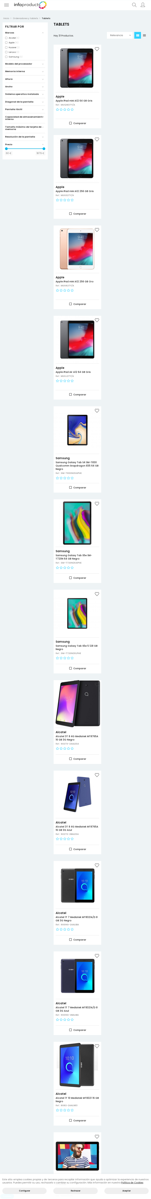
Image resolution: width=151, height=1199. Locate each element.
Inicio (54, 1172)
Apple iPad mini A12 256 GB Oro (75, 183)
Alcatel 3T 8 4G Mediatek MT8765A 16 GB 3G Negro (121, 360)
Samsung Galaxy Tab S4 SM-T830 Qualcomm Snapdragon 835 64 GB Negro (74, 273)
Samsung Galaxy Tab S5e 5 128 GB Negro (74, 360)
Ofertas (7, 1138)
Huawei (61, 614)
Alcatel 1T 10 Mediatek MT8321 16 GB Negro (125, 533)
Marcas (7, 1146)
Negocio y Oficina (38, 1142)
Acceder (109, 1134)
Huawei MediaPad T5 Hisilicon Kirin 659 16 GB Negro (73, 620)
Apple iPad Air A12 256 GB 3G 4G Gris (75, 1061)
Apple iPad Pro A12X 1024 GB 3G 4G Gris (125, 975)
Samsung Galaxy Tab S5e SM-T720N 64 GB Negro (124, 271)
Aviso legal (135, 1134)
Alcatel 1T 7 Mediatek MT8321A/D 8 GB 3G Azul (70, 533)
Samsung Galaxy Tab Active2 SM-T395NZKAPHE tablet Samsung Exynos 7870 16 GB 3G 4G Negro (75, 712)
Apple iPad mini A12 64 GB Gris (74, 97)
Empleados (110, 1150)
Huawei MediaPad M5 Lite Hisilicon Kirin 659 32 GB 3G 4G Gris (124, 622)
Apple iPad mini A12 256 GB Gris (125, 97)
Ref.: (58, 101)
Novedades (9, 1134)
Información (111, 1138)
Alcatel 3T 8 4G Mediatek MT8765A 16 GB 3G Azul (71, 447)
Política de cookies (138, 1142)
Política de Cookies (132, 1182)
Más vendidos (11, 1142)
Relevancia (120, 35)
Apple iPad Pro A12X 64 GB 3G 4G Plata (124, 709)
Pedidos (108, 1146)
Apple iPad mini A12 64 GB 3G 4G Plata (73, 888)
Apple (60, 92)
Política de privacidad (138, 1138)
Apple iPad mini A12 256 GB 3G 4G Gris (74, 975)
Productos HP (36, 1134)
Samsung (63, 265)
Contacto (70, 1172)
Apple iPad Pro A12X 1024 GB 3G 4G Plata (75, 802)
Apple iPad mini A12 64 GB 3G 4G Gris (123, 802)
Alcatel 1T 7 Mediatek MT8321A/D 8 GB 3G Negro (122, 447)
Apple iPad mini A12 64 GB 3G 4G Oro (123, 888)
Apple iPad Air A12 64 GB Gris (123, 183)
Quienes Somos (91, 1172)
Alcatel (111, 354)
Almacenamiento (38, 1146)
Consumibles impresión (38, 1138)
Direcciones (111, 1142)
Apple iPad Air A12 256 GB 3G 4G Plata (125, 1061)
